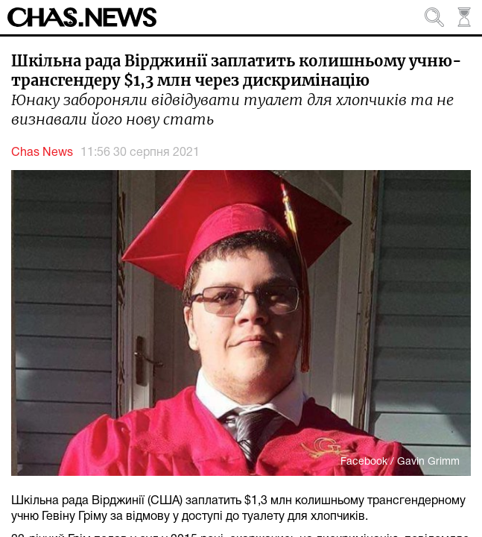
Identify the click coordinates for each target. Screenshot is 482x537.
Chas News (42, 153)
